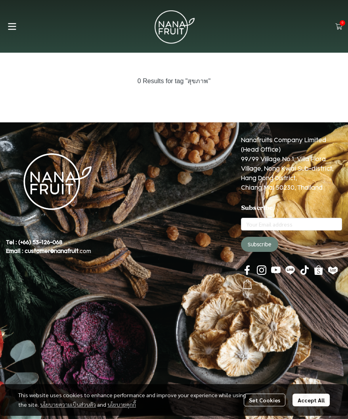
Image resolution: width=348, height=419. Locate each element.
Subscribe (260, 244)
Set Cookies (264, 400)
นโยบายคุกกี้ (121, 404)
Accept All (311, 400)
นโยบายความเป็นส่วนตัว (68, 404)
